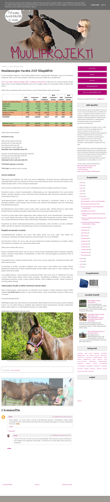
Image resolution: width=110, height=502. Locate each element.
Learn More (95, 5)
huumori (97, 355)
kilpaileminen (87, 359)
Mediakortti (92, 86)
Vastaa (11, 426)
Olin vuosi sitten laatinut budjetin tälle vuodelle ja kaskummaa (23, 82)
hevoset (91, 355)
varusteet (84, 371)
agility (90, 353)
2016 (81, 264)
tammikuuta (85, 255)
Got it (103, 5)
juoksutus (89, 357)
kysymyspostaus (82, 361)
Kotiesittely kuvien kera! (88, 211)
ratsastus (92, 368)
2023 (81, 185)
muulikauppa (81, 366)
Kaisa (15, 435)
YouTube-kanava (82, 169)
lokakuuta (84, 230)
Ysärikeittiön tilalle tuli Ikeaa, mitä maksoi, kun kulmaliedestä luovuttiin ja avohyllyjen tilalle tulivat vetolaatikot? (96, 317)
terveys (79, 371)
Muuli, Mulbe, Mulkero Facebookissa (88, 171)
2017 (81, 261)
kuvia (105, 359)
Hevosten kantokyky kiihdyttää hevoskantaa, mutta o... (90, 223)
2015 (81, 267)
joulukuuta (84, 199)
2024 (81, 182)
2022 (81, 188)
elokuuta (84, 235)
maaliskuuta (85, 249)
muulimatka (88, 366)
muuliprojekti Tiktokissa (84, 167)
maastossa (80, 363)
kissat (94, 359)
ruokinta (99, 368)
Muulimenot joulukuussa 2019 (90, 204)
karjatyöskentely (97, 357)
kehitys (79, 359)
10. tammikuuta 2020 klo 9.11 (62, 417)
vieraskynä (91, 371)
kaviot (105, 357)
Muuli (92, 74)
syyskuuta (84, 233)
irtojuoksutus (81, 357)
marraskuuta (85, 227)
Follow (79, 401)
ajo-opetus (104, 353)
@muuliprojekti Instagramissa (86, 165)
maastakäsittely (102, 361)
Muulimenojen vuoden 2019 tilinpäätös (93, 201)
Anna (10, 417)
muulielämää (103, 363)
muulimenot (15, 370)
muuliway (80, 368)
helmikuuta (85, 252)
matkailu (88, 363)
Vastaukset (11, 431)
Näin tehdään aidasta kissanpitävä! (93, 301)
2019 (81, 196)
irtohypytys (104, 355)
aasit (86, 353)
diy (87, 355)
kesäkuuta (84, 241)
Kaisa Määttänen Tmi (92, 92)
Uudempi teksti (7, 484)
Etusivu (37, 484)
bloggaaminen (81, 355)
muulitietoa (104, 366)
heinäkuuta (84, 238)
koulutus (99, 359)
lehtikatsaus (92, 361)
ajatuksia (96, 353)
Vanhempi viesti (67, 484)
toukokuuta (85, 244)
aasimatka (80, 353)
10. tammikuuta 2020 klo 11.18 (60, 435)
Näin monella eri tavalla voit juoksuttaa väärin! (96, 332)
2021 (81, 191)
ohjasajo (86, 368)
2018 (81, 258)
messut (95, 363)
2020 (81, 193)
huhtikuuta (84, 247)
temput (105, 368)
